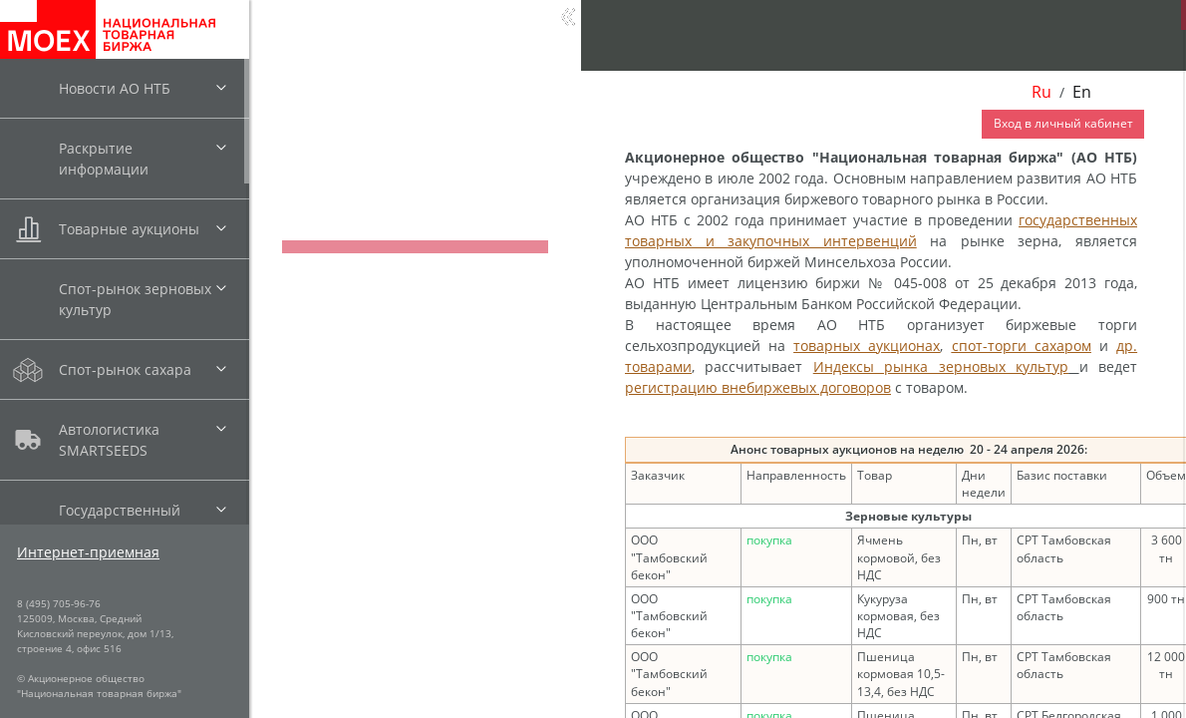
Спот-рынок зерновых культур (135, 299)
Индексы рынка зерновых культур (940, 366)
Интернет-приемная (88, 551)
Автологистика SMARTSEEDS (109, 440)
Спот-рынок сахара (125, 369)
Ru (1041, 92)
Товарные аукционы (129, 228)
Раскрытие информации (103, 159)
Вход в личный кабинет (1063, 123)
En (1081, 92)
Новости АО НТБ (114, 88)
